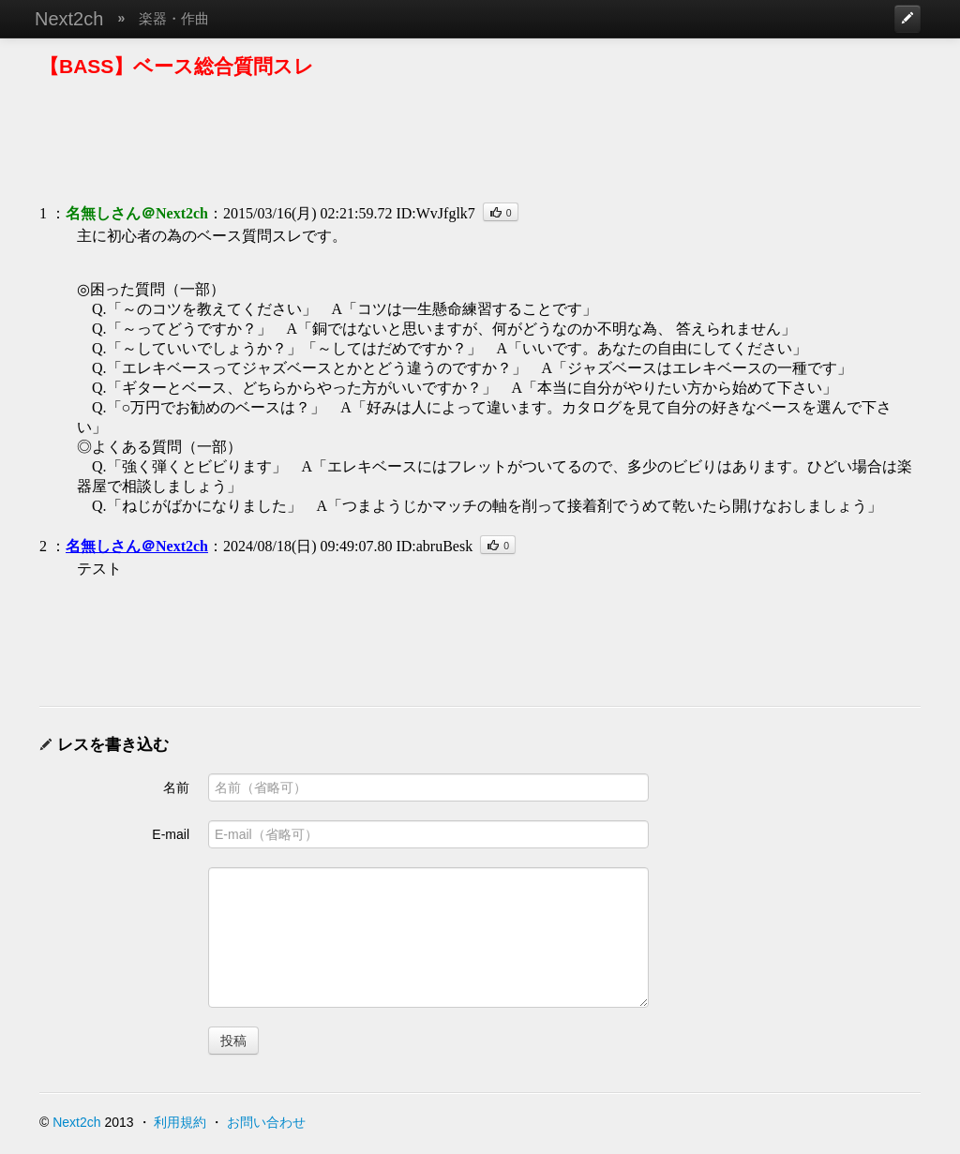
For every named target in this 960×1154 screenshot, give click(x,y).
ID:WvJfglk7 (435, 213)
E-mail (170, 834)
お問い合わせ (266, 1122)
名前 (176, 787)
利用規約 (180, 1122)
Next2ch (69, 18)
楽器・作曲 (174, 18)
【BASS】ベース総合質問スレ (176, 66)
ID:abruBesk (434, 546)
